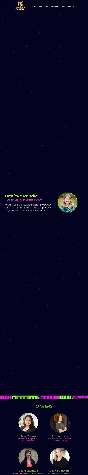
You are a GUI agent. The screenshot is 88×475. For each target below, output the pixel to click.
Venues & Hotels (55, 6)
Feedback (63, 6)
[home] (20, 6)
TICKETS (40, 6)
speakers (32, 6)
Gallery (46, 6)
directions (71, 6)
